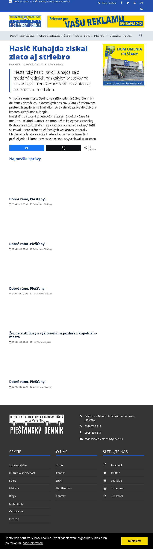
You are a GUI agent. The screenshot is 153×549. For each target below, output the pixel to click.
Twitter (111, 473)
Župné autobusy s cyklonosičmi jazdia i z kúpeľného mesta (53, 335)
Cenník (60, 473)
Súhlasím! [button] (134, 540)
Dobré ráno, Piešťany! (27, 199)
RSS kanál (113, 496)
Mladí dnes (101, 35)
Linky (59, 480)
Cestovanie (116, 35)
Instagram (113, 488)
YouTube (112, 480)
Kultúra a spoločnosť (50, 35)
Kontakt (61, 496)
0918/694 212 (93, 426)
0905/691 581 (93, 432)
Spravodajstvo (28, 35)
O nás (59, 465)
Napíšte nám (64, 488)
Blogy (88, 35)
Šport (68, 35)
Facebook (112, 465)
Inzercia (127, 35)
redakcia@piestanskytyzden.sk (104, 439)
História (78, 35)
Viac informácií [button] (33, 543)
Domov (14, 35)
